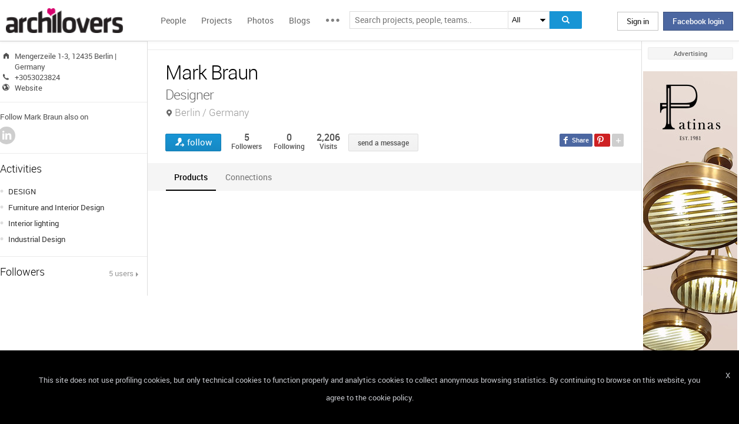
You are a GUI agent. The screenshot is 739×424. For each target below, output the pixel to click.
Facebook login (698, 21)
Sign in (638, 21)
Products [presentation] (191, 177)
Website (28, 87)
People (173, 20)
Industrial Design (36, 239)
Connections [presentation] (248, 177)
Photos (260, 20)
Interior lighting (33, 223)
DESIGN (22, 191)
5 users (121, 273)
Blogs (299, 20)
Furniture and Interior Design (56, 207)
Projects (216, 20)
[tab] (191, 177)
